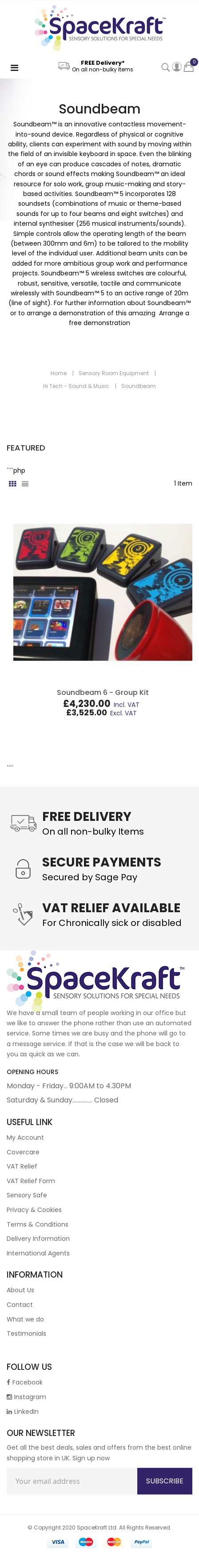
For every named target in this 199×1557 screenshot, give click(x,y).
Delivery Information (38, 1238)
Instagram (26, 1396)
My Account (25, 1137)
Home (59, 373)
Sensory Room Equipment (114, 373)
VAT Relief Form (31, 1181)
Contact (20, 1304)
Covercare (23, 1152)
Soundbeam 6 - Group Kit (103, 692)
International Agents (38, 1253)
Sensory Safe (27, 1195)
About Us (20, 1290)
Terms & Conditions (37, 1224)
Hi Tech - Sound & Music (76, 386)
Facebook (25, 1382)
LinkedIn (23, 1411)
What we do (25, 1319)
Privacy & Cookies (34, 1209)
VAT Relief (22, 1166)
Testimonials (26, 1333)
